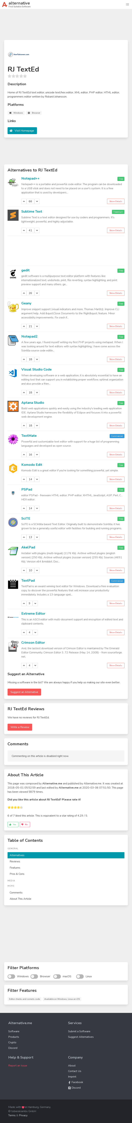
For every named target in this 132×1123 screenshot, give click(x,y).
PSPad (26, 489)
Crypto (12, 1042)
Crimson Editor (33, 642)
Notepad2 (29, 336)
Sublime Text (31, 211)
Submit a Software (79, 1031)
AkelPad (28, 547)
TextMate (29, 435)
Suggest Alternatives (81, 1037)
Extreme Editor (33, 613)
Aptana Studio (32, 402)
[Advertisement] (66, 26)
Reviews (15, 861)
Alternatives (17, 855)
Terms (12, 1115)
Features (15, 868)
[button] (127, 4)
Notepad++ (30, 178)
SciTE (25, 518)
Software (13, 1031)
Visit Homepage (24, 131)
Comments (16, 892)
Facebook (75, 1082)
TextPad (28, 580)
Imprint (72, 1077)
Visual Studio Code (36, 369)
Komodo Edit (31, 464)
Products (13, 1037)
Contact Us (74, 1071)
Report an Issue (17, 1066)
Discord (12, 1048)
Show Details (115, 201)
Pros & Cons (17, 874)
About (72, 1066)
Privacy (23, 1115)
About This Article (20, 899)
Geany (26, 303)
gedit (25, 270)
